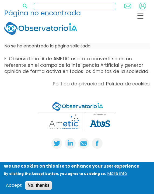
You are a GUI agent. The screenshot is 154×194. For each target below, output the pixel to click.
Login (142, 6)
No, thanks (38, 185)
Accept (14, 185)
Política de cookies (128, 84)
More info (117, 173)
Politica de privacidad (78, 84)
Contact (127, 6)
